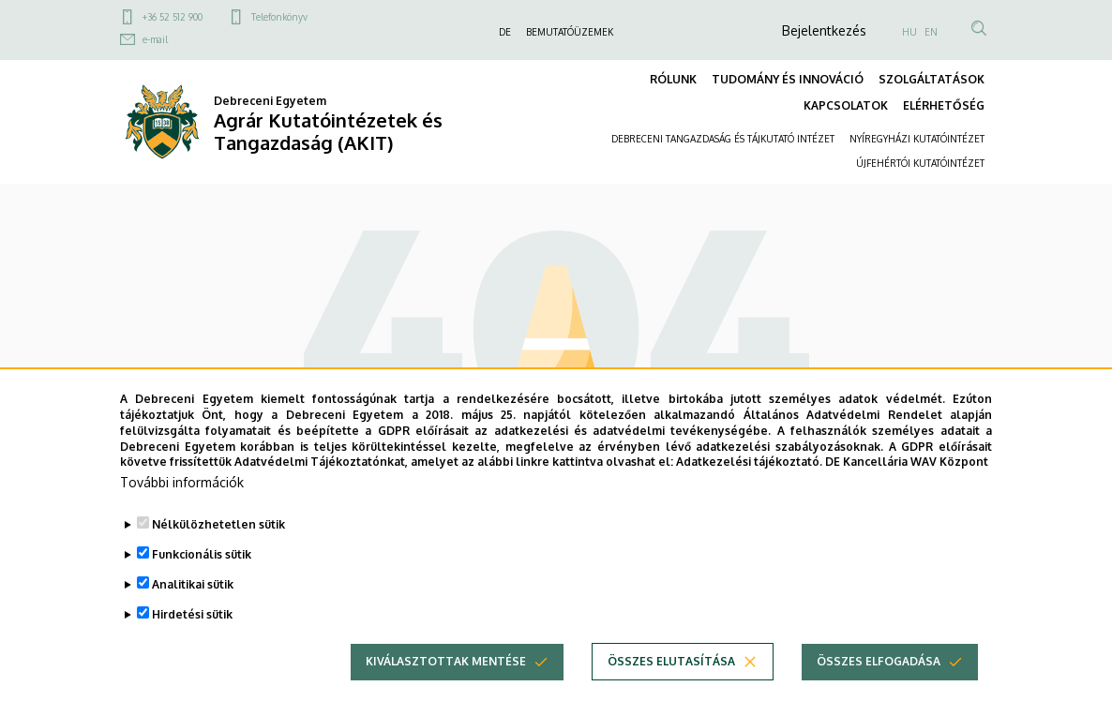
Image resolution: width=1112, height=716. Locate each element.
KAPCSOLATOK (846, 105)
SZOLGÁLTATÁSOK (931, 79)
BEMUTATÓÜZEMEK (569, 31)
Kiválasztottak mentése (446, 689)
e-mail (155, 39)
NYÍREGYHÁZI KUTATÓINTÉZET (916, 138)
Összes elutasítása (671, 689)
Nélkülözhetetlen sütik (218, 552)
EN (931, 31)
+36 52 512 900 (173, 16)
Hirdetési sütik (192, 642)
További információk (182, 510)
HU (909, 31)
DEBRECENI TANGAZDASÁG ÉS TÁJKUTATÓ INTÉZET (722, 138)
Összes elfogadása (878, 689)
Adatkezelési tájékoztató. (749, 490)
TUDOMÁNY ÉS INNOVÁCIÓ (788, 79)
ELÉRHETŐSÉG (943, 105)
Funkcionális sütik (201, 582)
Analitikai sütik (192, 612)
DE (505, 31)
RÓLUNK (673, 79)
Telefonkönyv (279, 16)
